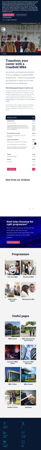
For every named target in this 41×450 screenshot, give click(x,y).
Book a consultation (13, 210)
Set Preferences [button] (7, 17)
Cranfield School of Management (29, 23)
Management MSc (10, 99)
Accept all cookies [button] (8, 15)
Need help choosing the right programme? (20, 191)
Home (2, 38)
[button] (8, 177)
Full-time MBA (19, 99)
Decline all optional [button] (21, 15)
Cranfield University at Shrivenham (15, 433)
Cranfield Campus (8, 421)
